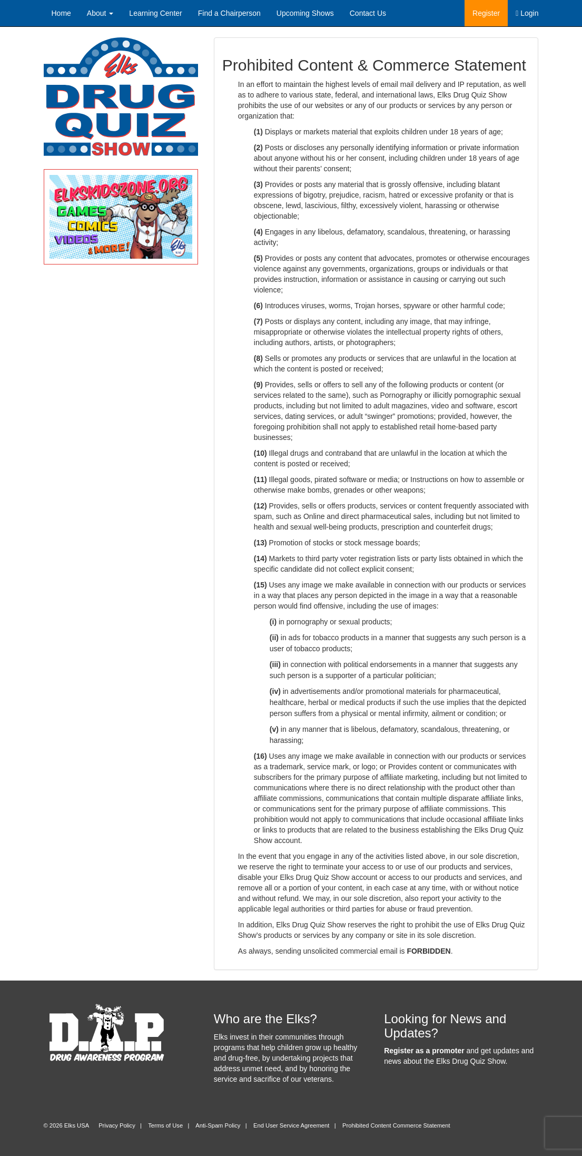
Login (527, 13)
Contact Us (368, 13)
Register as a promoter (424, 1050)
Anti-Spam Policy (217, 1125)
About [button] (100, 13)
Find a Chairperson (229, 13)
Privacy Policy (116, 1125)
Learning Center (155, 13)
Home (61, 13)
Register (486, 13)
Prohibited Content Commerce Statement (396, 1125)
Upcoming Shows (305, 13)
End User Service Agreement (291, 1125)
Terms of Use (165, 1125)
